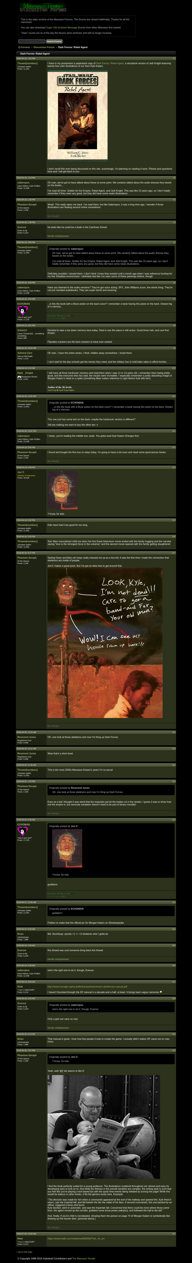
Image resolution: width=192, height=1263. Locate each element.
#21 (173, 781)
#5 (174, 242)
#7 (174, 299)
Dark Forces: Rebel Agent (110, 63)
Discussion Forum (44, 47)
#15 (173, 520)
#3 (174, 200)
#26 (173, 965)
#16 (173, 536)
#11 (173, 396)
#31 (173, 1234)
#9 (174, 348)
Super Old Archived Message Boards (66, 27)
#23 (173, 902)
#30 (173, 1050)
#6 (174, 283)
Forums (25, 47)
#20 (173, 765)
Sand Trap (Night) (66, 390)
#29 (173, 1034)
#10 (173, 368)
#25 (173, 945)
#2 (174, 178)
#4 (174, 222)
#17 (173, 553)
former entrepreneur (58, 236)
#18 (173, 732)
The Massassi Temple (83, 1258)
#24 (173, 929)
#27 (173, 982)
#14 (173, 467)
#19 (173, 749)
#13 (173, 447)
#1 (174, 58)
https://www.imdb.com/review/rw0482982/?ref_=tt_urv (76, 1238)
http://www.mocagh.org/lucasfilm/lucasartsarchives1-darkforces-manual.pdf (87, 986)
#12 (173, 431)
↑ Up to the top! (24, 1252)
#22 (173, 820)
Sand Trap (52, 390)
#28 (173, 998)
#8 (174, 325)
